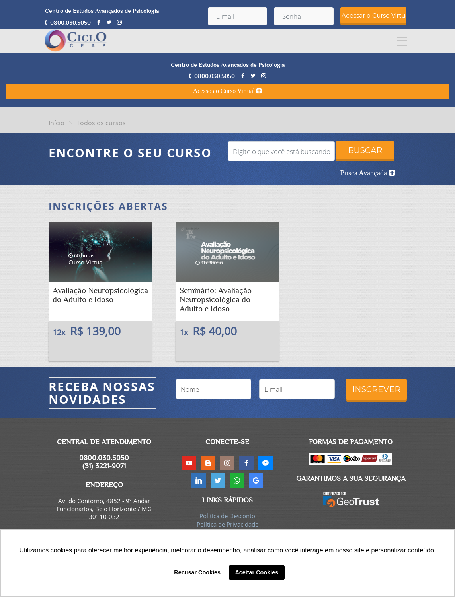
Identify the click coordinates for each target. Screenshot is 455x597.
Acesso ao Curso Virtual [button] (227, 91)
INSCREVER (376, 389)
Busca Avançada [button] (367, 173)
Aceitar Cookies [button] (256, 572)
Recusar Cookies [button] (197, 572)
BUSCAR (365, 150)
